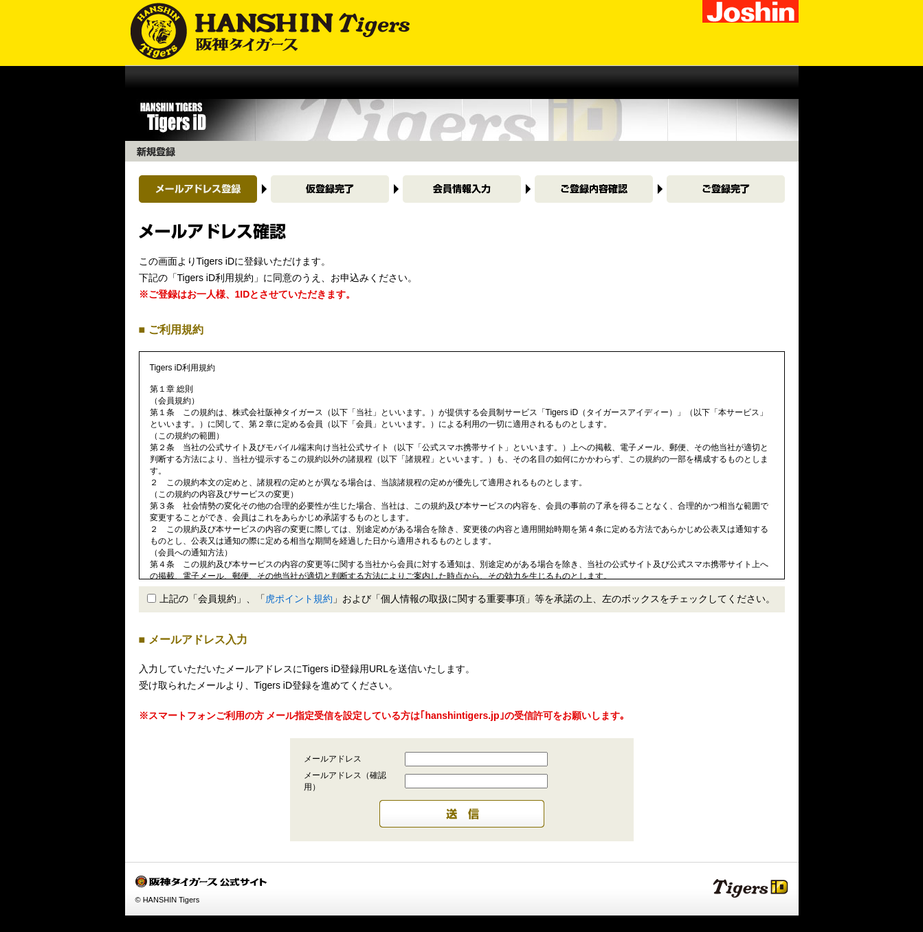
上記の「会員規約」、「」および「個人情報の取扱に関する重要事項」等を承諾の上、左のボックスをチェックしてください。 (461, 598)
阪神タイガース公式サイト (261, 33)
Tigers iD (750, 887)
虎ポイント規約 (299, 598)
